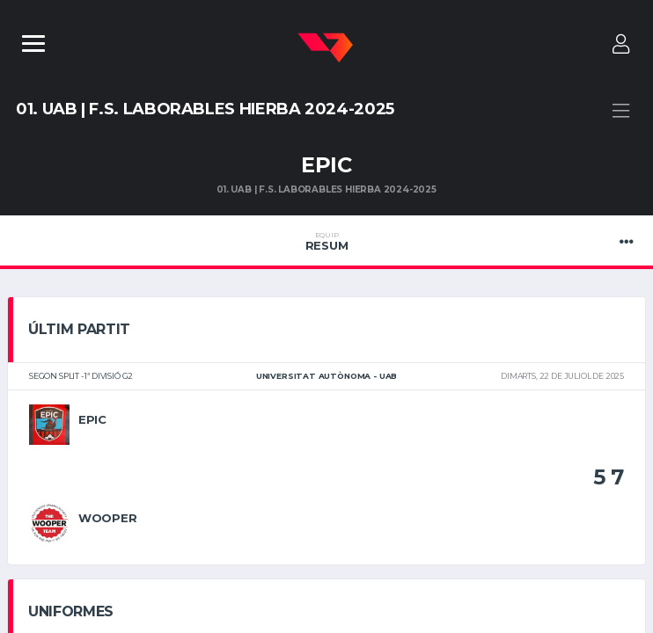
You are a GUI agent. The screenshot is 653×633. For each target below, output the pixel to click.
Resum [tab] (326, 241)
